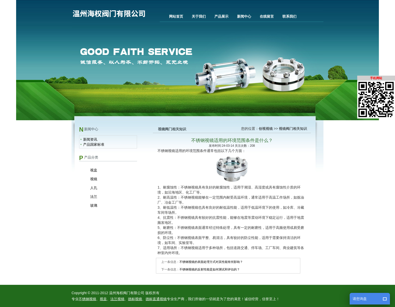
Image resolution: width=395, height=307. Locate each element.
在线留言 (267, 16)
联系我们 (289, 16)
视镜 (93, 179)
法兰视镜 (117, 299)
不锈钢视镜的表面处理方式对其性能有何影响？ (211, 262)
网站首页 (176, 16)
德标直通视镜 (156, 299)
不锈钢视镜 (87, 299)
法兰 (93, 197)
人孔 (93, 188)
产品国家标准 (93, 144)
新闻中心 (244, 16)
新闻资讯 (90, 139)
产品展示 (221, 16)
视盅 (93, 170)
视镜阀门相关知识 (293, 129)
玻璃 (93, 205)
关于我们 (199, 16)
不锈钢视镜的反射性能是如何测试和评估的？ (209, 269)
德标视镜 (135, 299)
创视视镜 (266, 129)
